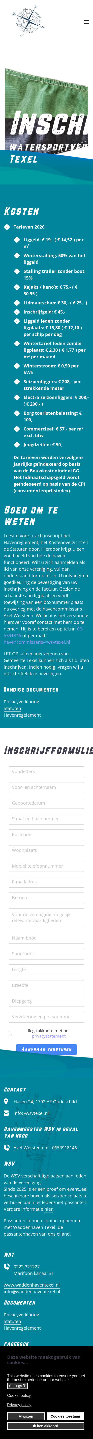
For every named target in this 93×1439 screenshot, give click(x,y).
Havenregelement (22, 715)
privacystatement (49, 1036)
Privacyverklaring (21, 702)
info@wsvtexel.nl (31, 1113)
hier (48, 1209)
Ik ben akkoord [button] (45, 1426)
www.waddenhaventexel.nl (32, 1285)
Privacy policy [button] (19, 1405)
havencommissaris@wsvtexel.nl (37, 642)
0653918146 (64, 1148)
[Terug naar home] (28, 22)
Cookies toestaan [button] (65, 1416)
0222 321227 (27, 1267)
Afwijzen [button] (26, 1416)
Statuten (12, 708)
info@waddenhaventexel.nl (32, 1291)
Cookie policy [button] (19, 1395)
